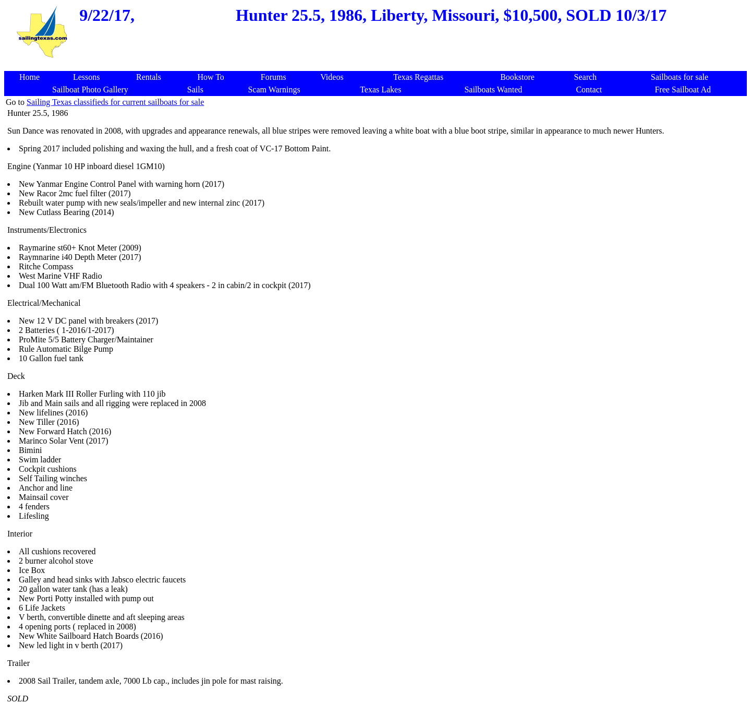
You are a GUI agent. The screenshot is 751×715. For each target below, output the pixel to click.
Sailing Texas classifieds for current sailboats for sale (115, 102)
